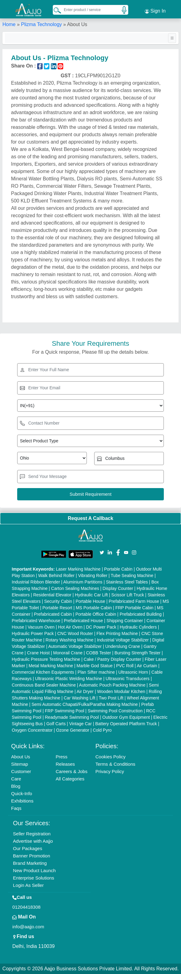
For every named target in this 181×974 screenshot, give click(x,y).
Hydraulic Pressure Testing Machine (46, 659)
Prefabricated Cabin (53, 614)
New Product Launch (34, 870)
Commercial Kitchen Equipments (43, 672)
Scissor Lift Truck (127, 594)
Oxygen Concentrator (32, 730)
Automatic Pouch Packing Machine (112, 685)
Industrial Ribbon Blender (36, 581)
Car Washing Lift (79, 697)
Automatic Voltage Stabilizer (75, 646)
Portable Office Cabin (95, 614)
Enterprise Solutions (33, 877)
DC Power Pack (101, 627)
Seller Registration (32, 833)
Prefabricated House (83, 620)
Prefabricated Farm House (134, 601)
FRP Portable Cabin (134, 607)
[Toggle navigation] (172, 38)
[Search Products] (54, 10)
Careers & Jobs (71, 771)
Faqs (16, 808)
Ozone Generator (72, 730)
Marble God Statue (94, 665)
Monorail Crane (68, 652)
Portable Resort (57, 607)
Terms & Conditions (115, 764)
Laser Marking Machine (78, 569)
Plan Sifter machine (96, 672)
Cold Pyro (102, 730)
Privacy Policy (109, 771)
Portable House (90, 601)
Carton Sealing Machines (75, 588)
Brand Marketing (30, 863)
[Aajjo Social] (102, 552)
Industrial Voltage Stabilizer (123, 639)
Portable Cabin (118, 569)
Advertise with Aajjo (33, 841)
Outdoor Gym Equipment (126, 717)
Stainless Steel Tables (127, 581)
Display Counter (117, 588)
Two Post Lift (111, 697)
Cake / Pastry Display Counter (112, 659)
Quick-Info (21, 793)
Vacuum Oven (41, 627)
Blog (15, 786)
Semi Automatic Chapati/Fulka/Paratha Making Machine (85, 704)
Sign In (155, 11)
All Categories (70, 778)
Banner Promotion (31, 855)
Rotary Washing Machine (70, 639)
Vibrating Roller (92, 575)
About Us (20, 756)
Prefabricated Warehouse (36, 620)
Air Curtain (147, 665)
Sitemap (19, 764)
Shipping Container (124, 620)
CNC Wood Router (75, 633)
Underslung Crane (122, 646)
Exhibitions (22, 800)
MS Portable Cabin (94, 607)
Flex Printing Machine (117, 633)
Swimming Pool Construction (115, 710)
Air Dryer (85, 691)
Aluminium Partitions (82, 581)
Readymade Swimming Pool (72, 717)
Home (9, 24)
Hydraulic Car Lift (91, 594)
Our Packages (27, 848)
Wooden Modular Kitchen (121, 691)
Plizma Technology (41, 24)
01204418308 (26, 907)
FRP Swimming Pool (64, 710)
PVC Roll (124, 665)
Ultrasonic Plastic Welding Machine (68, 678)
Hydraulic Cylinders (138, 627)
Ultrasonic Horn (133, 672)
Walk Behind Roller (56, 575)
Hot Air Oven (70, 627)
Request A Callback (90, 518)
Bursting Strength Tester (137, 652)
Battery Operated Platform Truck (126, 723)
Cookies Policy (110, 756)
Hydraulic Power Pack (33, 633)
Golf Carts (56, 723)
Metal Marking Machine (51, 665)
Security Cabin (58, 601)
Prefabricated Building (141, 614)
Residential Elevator (52, 594)
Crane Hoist (38, 652)
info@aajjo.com (28, 926)
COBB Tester (98, 652)
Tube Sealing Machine (132, 575)
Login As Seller (28, 885)
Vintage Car (80, 723)
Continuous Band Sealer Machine (44, 685)
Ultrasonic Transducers (127, 678)
